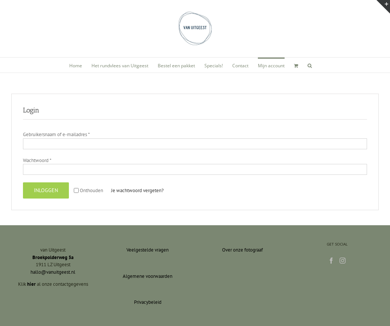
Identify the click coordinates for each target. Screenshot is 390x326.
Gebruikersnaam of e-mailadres (56, 134)
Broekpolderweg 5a (52, 257)
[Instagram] (343, 261)
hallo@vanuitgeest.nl (52, 272)
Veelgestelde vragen (147, 250)
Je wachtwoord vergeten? (137, 190)
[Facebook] (331, 261)
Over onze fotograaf (242, 250)
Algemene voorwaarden (147, 276)
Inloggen (46, 190)
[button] (310, 65)
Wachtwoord (37, 160)
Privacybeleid (147, 302)
